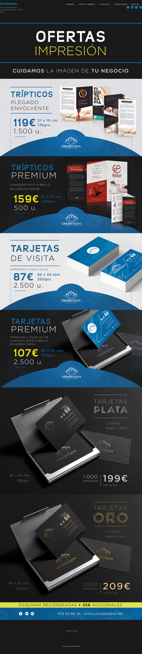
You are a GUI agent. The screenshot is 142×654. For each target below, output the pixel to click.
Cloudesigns (8, 3)
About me (135, 4)
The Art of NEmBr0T (87, 4)
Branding (70, 4)
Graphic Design (120, 4)
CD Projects (104, 4)
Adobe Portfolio (75, 646)
